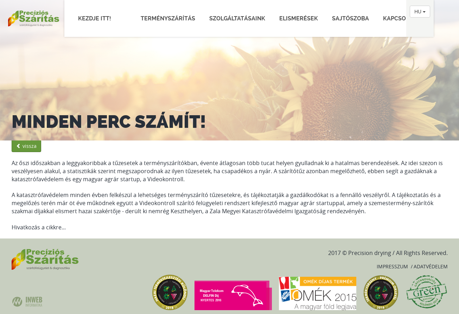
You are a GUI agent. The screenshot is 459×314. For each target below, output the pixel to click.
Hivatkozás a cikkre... (39, 227)
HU (420, 11)
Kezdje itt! (98, 18)
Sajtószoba (350, 18)
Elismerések (298, 18)
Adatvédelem (431, 266)
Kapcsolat (399, 18)
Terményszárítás (168, 18)
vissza (26, 146)
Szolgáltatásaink (237, 18)
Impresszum (392, 266)
